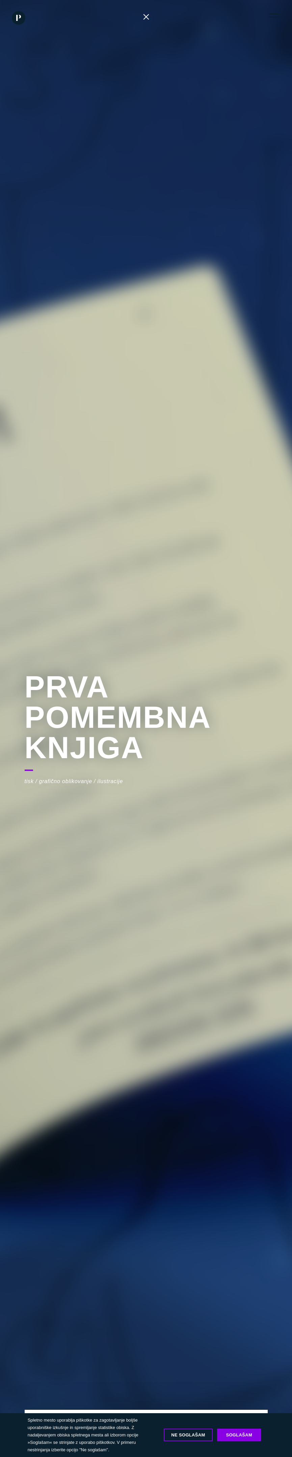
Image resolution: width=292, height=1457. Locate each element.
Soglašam (239, 1434)
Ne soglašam (188, 1434)
